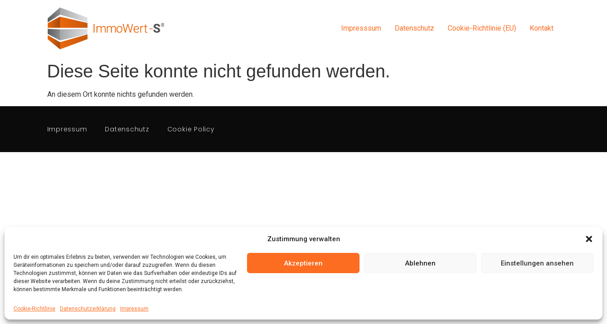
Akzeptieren (303, 263)
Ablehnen (420, 263)
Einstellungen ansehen (537, 263)
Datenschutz (414, 28)
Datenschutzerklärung (88, 309)
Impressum (134, 309)
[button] (589, 238)
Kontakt (541, 28)
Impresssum (361, 28)
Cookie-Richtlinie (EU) (482, 28)
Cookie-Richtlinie (34, 309)
